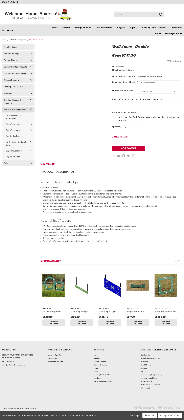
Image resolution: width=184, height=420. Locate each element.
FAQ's (143, 371)
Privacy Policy (146, 381)
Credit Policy (146, 365)
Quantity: (116, 126)
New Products (10, 47)
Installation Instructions (150, 358)
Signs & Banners (11, 80)
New (54, 27)
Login (50, 355)
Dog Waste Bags (13, 130)
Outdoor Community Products (13, 101)
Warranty (144, 361)
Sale (6, 163)
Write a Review (174, 61)
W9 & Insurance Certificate (151, 385)
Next (179, 261)
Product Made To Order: (125, 112)
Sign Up (58, 355)
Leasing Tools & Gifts (154, 27)
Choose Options (53, 322)
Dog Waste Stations (14, 124)
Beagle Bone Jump (135, 311)
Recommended (51, 261)
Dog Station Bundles (14, 136)
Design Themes (83, 27)
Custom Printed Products (15, 67)
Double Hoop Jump (51, 311)
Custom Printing (104, 27)
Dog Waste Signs (13, 157)
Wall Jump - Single (79, 311)
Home (4, 40)
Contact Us (145, 355)
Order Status (53, 358)
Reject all (149, 415)
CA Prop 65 (145, 388)
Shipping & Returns (55, 361)
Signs (133, 27)
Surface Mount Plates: (124, 90)
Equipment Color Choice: (125, 82)
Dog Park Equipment (14, 151)
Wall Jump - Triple (107, 311)
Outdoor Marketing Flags (15, 73)
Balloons (8, 93)
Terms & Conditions (149, 378)
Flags (121, 27)
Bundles (66, 27)
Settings (134, 415)
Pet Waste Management (168, 33)
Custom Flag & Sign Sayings (151, 375)
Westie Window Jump (165, 311)
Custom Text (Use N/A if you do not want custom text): (139, 99)
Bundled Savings (11, 53)
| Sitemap (33, 408)
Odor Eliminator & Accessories (13, 116)
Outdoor (176, 27)
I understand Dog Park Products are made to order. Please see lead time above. (148, 118)
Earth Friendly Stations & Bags (16, 143)
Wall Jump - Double (36, 40)
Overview (47, 164)
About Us (144, 368)
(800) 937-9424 (10, 2)
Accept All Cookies (170, 415)
